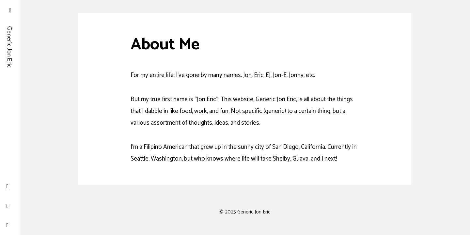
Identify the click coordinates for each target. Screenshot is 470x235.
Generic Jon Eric (9, 32)
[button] (10, 10)
